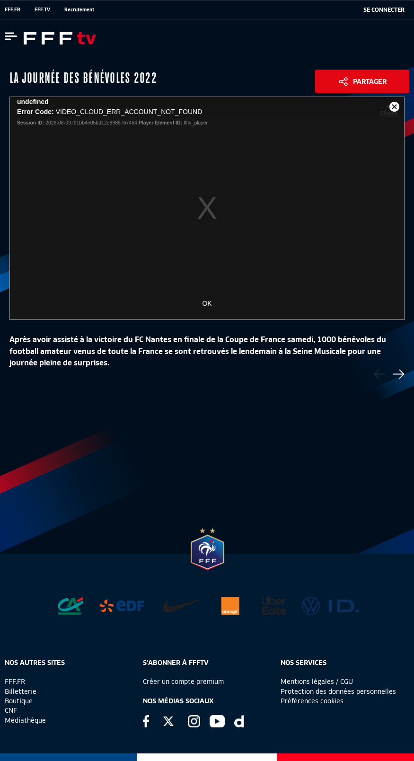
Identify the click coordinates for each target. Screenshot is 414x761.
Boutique (19, 701)
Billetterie (20, 691)
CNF (11, 710)
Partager (370, 81)
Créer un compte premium (183, 681)
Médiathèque (25, 720)
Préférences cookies (312, 701)
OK (206, 303)
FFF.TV (42, 9)
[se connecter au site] (384, 10)
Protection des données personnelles (338, 691)
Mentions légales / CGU (317, 681)
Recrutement (79, 9)
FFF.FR (12, 9)
